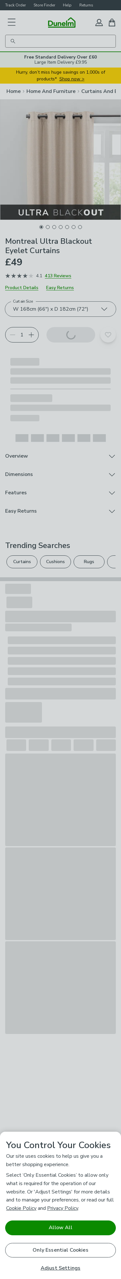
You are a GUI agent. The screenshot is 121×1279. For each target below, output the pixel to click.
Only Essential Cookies (60, 1250)
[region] (60, 1205)
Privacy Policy (62, 1208)
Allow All (60, 1227)
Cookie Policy (21, 1208)
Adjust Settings (60, 1268)
